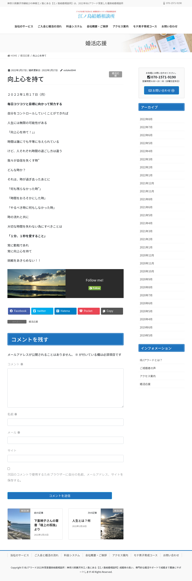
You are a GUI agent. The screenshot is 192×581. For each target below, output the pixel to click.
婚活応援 (115, 74)
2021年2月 (146, 239)
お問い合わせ (171, 555)
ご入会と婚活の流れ (46, 555)
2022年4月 (146, 151)
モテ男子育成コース (146, 555)
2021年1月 (146, 247)
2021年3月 (146, 231)
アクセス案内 (148, 376)
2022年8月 (146, 119)
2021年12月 (147, 183)
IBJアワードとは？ (151, 360)
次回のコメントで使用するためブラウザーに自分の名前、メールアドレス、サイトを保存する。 (65, 477)
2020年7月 (146, 295)
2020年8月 (146, 287)
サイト (12, 450)
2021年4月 (146, 223)
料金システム (72, 555)
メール (13, 432)
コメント (15, 364)
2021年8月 (146, 199)
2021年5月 (146, 215)
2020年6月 (146, 303)
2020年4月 (146, 319)
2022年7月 (146, 127)
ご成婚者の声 (148, 368)
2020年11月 (147, 263)
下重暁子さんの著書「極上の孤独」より (46, 524)
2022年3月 (146, 159)
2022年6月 (146, 135)
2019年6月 (146, 327)
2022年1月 (146, 175)
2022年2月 (146, 167)
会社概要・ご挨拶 (96, 555)
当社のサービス (19, 555)
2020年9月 (146, 279)
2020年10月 (147, 271)
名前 (12, 414)
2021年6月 (146, 207)
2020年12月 (147, 255)
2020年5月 (146, 311)
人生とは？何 (81, 520)
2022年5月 (146, 143)
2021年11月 (147, 191)
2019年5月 (146, 335)
